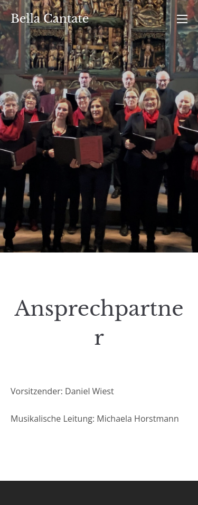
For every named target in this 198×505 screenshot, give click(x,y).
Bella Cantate (50, 19)
